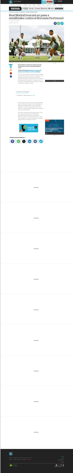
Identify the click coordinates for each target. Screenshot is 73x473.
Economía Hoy (16, 457)
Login (14, 1)
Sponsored (29, 459)
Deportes (22, 12)
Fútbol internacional (31, 12)
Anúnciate (62, 456)
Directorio (62, 462)
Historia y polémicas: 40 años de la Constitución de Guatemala (54, 130)
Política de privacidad (61, 459)
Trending (14, 459)
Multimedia (24, 459)
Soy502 (10, 457)
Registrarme (18, 1)
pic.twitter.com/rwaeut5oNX (22, 92)
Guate (25, 457)
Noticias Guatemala (14, 12)
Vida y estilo (19, 459)
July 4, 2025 (32, 95)
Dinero (28, 457)
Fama (31, 457)
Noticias (21, 457)
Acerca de (62, 458)
